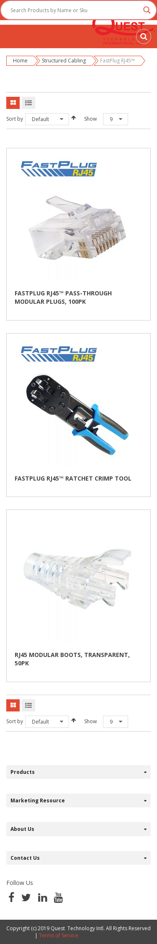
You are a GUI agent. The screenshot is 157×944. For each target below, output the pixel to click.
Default (40, 119)
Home (20, 60)
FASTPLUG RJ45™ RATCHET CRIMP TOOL (73, 478)
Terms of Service (58, 935)
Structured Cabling (64, 60)
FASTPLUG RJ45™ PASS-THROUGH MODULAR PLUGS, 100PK (63, 297)
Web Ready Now (102, 935)
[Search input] (74, 10)
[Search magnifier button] (147, 10)
